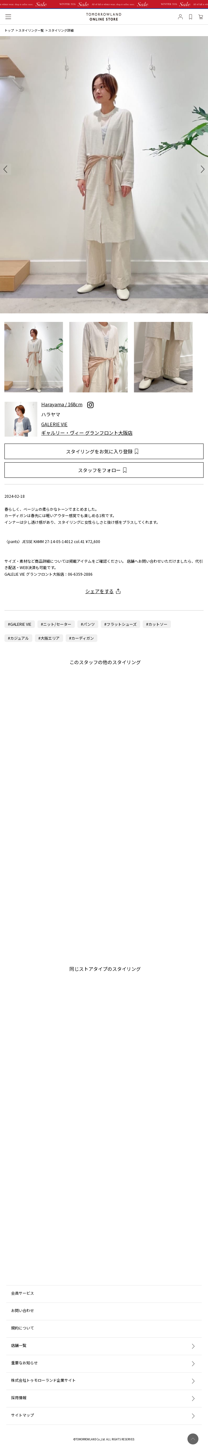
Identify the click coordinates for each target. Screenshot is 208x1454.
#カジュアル (18, 638)
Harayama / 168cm (61, 404)
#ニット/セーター (56, 624)
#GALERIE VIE (19, 624)
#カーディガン (81, 638)
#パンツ (88, 624)
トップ (9, 30)
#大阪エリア (49, 638)
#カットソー (156, 624)
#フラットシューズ (120, 624)
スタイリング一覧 (31, 30)
